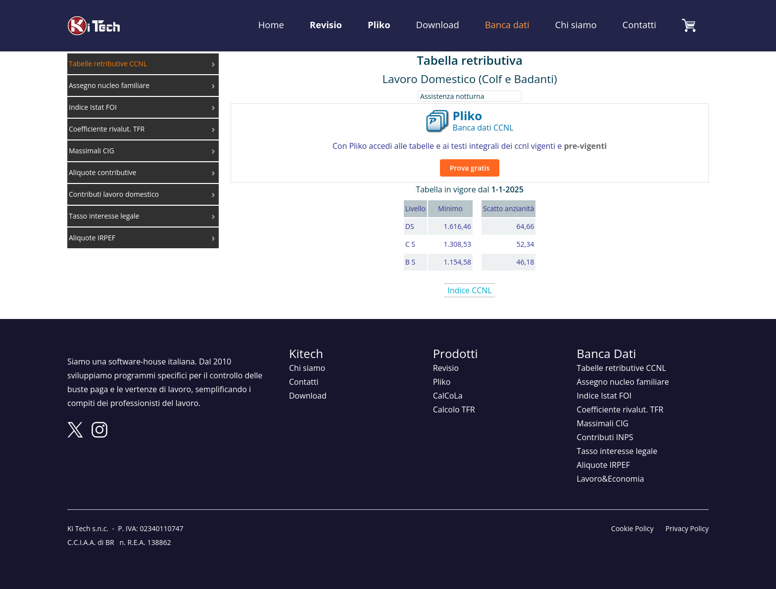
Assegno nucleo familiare (623, 381)
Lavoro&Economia (610, 478)
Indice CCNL (469, 290)
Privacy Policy (687, 528)
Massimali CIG (603, 423)
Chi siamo (576, 24)
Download (437, 24)
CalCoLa (448, 395)
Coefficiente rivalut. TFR (620, 409)
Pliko (379, 24)
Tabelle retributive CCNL (621, 367)
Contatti (639, 24)
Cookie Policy (632, 528)
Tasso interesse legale (617, 451)
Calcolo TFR (454, 409)
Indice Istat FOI (604, 395)
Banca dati (507, 24)
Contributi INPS (605, 437)
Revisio (326, 24)
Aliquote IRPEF (603, 464)
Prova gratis (470, 168)
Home (271, 24)
